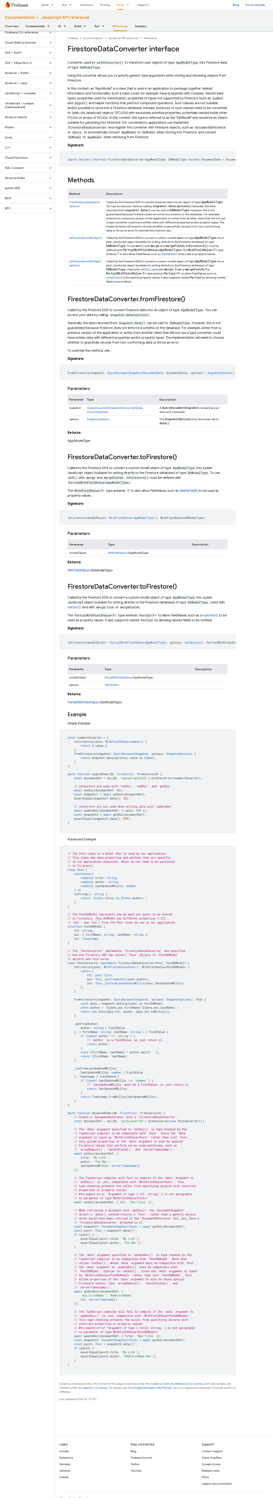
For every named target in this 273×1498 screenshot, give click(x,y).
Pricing (105, 5)
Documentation (20, 17)
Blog (236, 5)
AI (59, 26)
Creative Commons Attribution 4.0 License (176, 1383)
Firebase (73, 38)
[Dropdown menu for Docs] (129, 5)
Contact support (212, 1451)
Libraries (64, 1470)
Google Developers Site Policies (152, 1388)
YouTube (136, 1470)
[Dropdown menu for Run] (71, 5)
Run (64, 5)
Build (45, 5)
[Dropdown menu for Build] (53, 5)
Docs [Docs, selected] (120, 5)
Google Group (211, 1464)
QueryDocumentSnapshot (104, 408)
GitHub (64, 1477)
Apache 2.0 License (95, 1388)
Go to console (255, 5)
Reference (150, 38)
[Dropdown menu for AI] (66, 26)
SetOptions (112, 685)
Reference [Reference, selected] (120, 26)
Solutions (86, 5)
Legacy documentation (217, 1483)
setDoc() (145, 269)
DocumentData (132, 408)
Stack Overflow (212, 1457)
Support (143, 5)
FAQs (205, 1477)
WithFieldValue (117, 553)
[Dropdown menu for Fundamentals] (50, 26)
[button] (24, 32)
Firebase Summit (141, 1457)
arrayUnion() (114, 277)
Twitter (135, 1464)
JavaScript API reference (65, 17)
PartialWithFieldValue (118, 677)
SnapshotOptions (98, 419)
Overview (11, 26)
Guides (64, 1451)
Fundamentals (35, 26)
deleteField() (169, 254)
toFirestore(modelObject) (85, 238)
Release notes (210, 1470)
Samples (140, 26)
